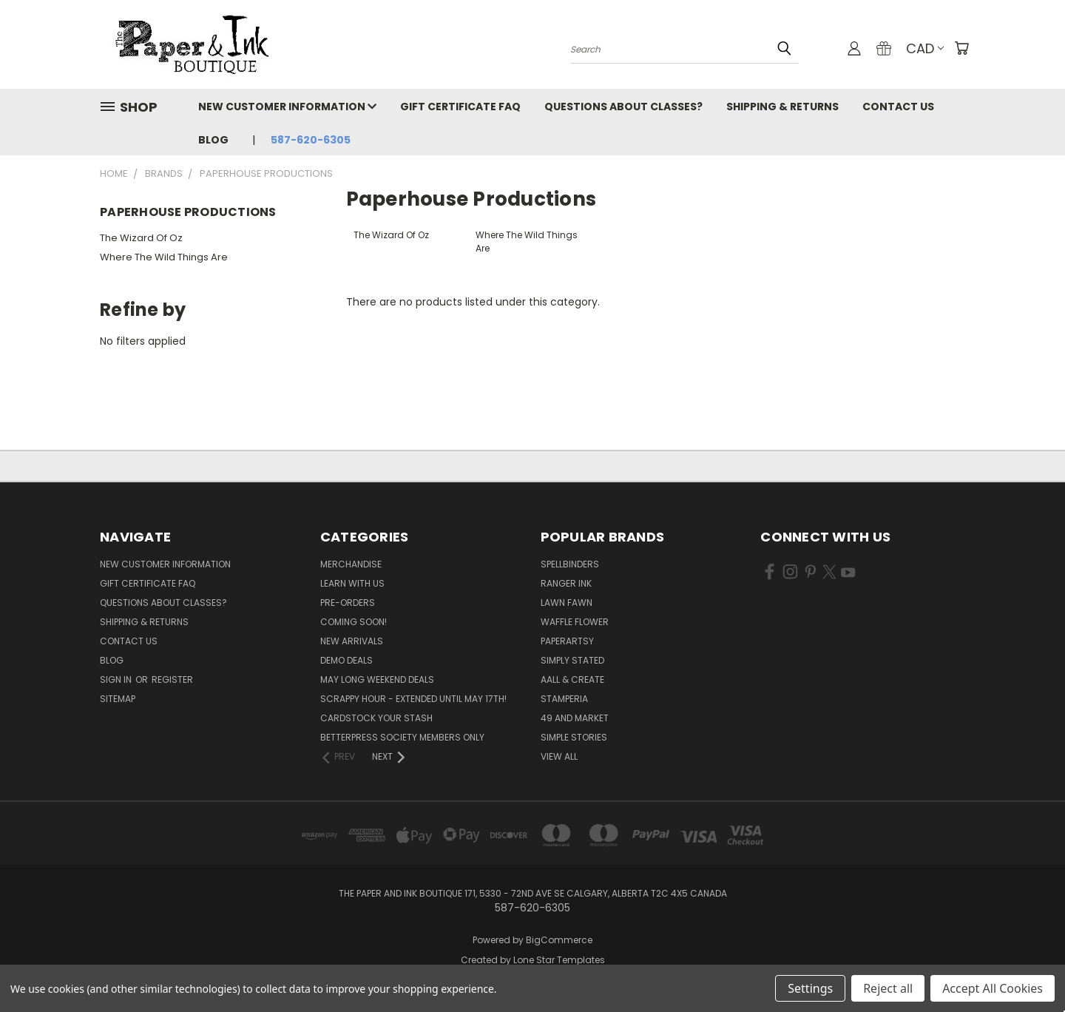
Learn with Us (352, 583)
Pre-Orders (347, 602)
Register (172, 679)
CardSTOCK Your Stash (376, 718)
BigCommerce (559, 940)
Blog (213, 139)
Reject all (888, 988)
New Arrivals (351, 641)
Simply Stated (572, 660)
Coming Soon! (353, 621)
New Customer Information (287, 106)
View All (559, 756)
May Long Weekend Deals (377, 679)
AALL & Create (572, 679)
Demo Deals (346, 660)
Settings (810, 988)
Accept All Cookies (992, 988)
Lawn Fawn (566, 602)
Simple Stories (574, 737)
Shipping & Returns (782, 106)
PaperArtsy (567, 641)
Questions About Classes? (623, 106)
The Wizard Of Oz (141, 238)
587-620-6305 (311, 139)
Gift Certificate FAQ (460, 106)
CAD (925, 48)
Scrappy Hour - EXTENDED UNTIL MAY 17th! (413, 698)
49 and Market (575, 718)
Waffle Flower (575, 621)
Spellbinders (570, 564)
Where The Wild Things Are (164, 257)
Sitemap (117, 698)
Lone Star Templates (559, 960)
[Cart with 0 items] (961, 48)
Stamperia (564, 698)
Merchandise (351, 564)
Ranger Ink (566, 583)
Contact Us (898, 106)
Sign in (117, 679)
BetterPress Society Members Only (402, 737)
